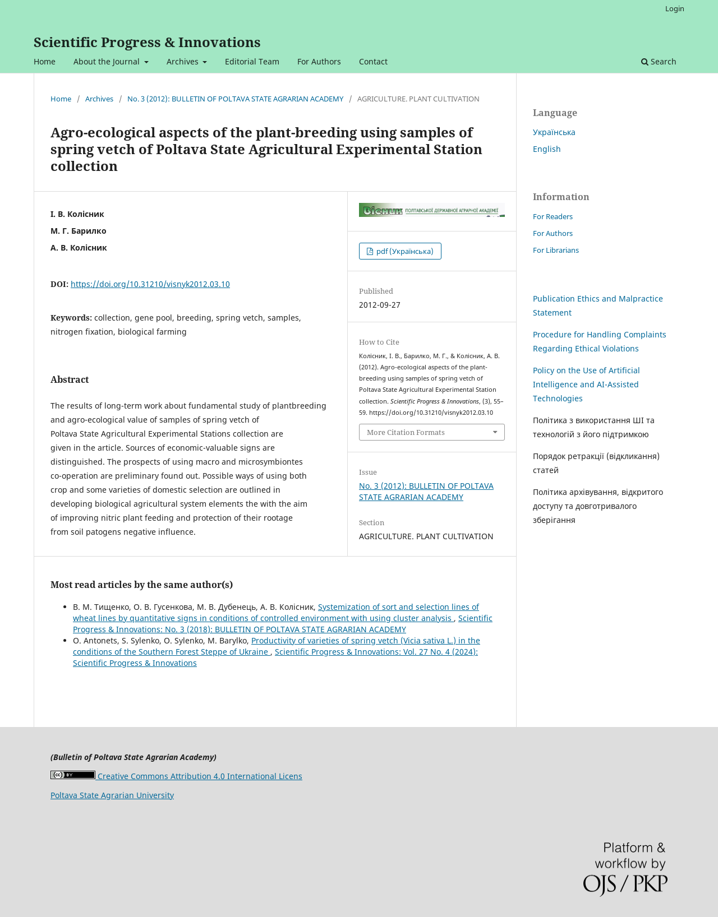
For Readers (553, 216)
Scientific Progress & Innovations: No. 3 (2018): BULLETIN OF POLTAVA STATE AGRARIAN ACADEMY (283, 624)
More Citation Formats (406, 432)
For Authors (319, 61)
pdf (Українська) (404, 251)
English (547, 148)
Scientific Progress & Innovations (147, 42)
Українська (554, 132)
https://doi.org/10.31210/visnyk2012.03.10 (150, 284)
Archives (184, 61)
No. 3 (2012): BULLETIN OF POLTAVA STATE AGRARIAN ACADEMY (235, 99)
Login (674, 8)
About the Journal (107, 61)
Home (45, 61)
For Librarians (556, 250)
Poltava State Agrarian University (112, 795)
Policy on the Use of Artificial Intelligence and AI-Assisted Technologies (586, 384)
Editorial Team (252, 61)
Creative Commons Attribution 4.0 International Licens (176, 776)
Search (658, 61)
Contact (373, 61)
